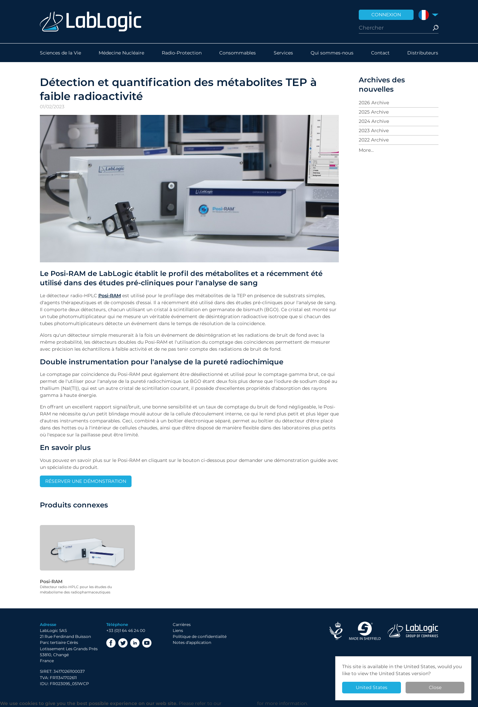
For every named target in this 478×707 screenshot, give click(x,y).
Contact (380, 53)
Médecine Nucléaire (121, 53)
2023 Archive (374, 130)
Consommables (237, 53)
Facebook (111, 643)
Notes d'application (192, 642)
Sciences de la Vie (60, 53)
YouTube (146, 643)
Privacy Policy (239, 703)
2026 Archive (374, 103)
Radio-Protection (182, 53)
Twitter (123, 643)
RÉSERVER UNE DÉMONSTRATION (85, 481)
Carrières (182, 624)
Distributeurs (422, 53)
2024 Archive (374, 121)
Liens (178, 630)
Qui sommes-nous (332, 53)
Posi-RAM (109, 296)
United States (371, 687)
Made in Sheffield (365, 631)
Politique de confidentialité (200, 636)
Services (283, 53)
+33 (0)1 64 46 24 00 (125, 630)
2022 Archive (374, 140)
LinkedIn (135, 643)
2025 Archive (374, 112)
